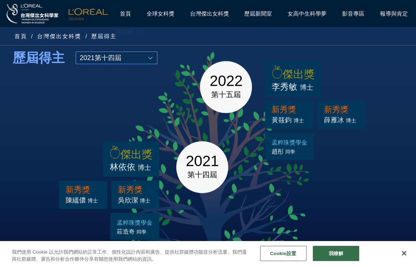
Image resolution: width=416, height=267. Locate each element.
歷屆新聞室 (258, 13)
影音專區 (353, 13)
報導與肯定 (394, 13)
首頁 (125, 13)
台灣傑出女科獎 (209, 13)
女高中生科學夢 (307, 13)
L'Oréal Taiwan (88, 13)
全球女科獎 (160, 13)
